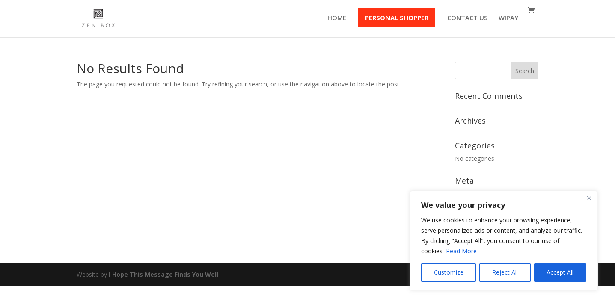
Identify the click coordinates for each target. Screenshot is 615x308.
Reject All (505, 272)
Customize (448, 272)
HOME (336, 18)
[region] (504, 241)
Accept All (560, 272)
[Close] (589, 198)
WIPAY (508, 18)
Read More (461, 251)
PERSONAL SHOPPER (396, 17)
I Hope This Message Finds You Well (163, 274)
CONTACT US (467, 18)
